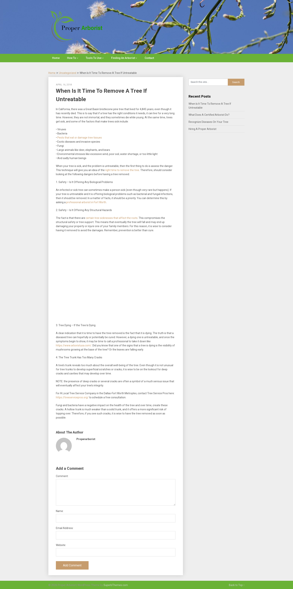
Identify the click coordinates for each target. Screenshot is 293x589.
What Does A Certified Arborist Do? (209, 114)
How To (71, 57)
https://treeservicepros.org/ (72, 397)
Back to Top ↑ (237, 585)
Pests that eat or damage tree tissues (79, 137)
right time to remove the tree (122, 170)
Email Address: (64, 528)
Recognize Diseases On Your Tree (208, 121)
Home (56, 57)
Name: (60, 511)
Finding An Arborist (123, 57)
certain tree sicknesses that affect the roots (112, 217)
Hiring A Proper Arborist (202, 128)
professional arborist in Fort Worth (86, 202)
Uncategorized (67, 72)
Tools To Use (93, 57)
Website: (61, 545)
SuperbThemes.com (116, 585)
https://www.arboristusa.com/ (73, 345)
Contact (149, 57)
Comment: (62, 476)
